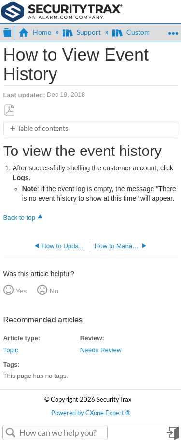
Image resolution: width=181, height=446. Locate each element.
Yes (21, 291)
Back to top (19, 217)
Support (82, 32)
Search (10, 433)
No (54, 291)
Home (36, 32)
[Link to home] (62, 11)
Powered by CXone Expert (90, 413)
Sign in (172, 436)
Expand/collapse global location (173, 30)
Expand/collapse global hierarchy (7, 31)
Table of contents (42, 128)
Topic (10, 350)
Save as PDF (9, 110)
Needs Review (101, 350)
